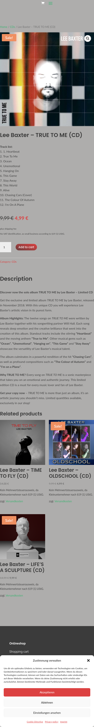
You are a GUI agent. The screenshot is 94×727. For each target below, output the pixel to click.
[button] (88, 660)
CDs (12, 26)
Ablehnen (47, 702)
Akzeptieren (47, 692)
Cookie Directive (35, 721)
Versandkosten (14, 501)
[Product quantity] (5, 247)
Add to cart (26, 247)
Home (3, 26)
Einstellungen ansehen (47, 712)
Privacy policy (51, 721)
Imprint (63, 721)
